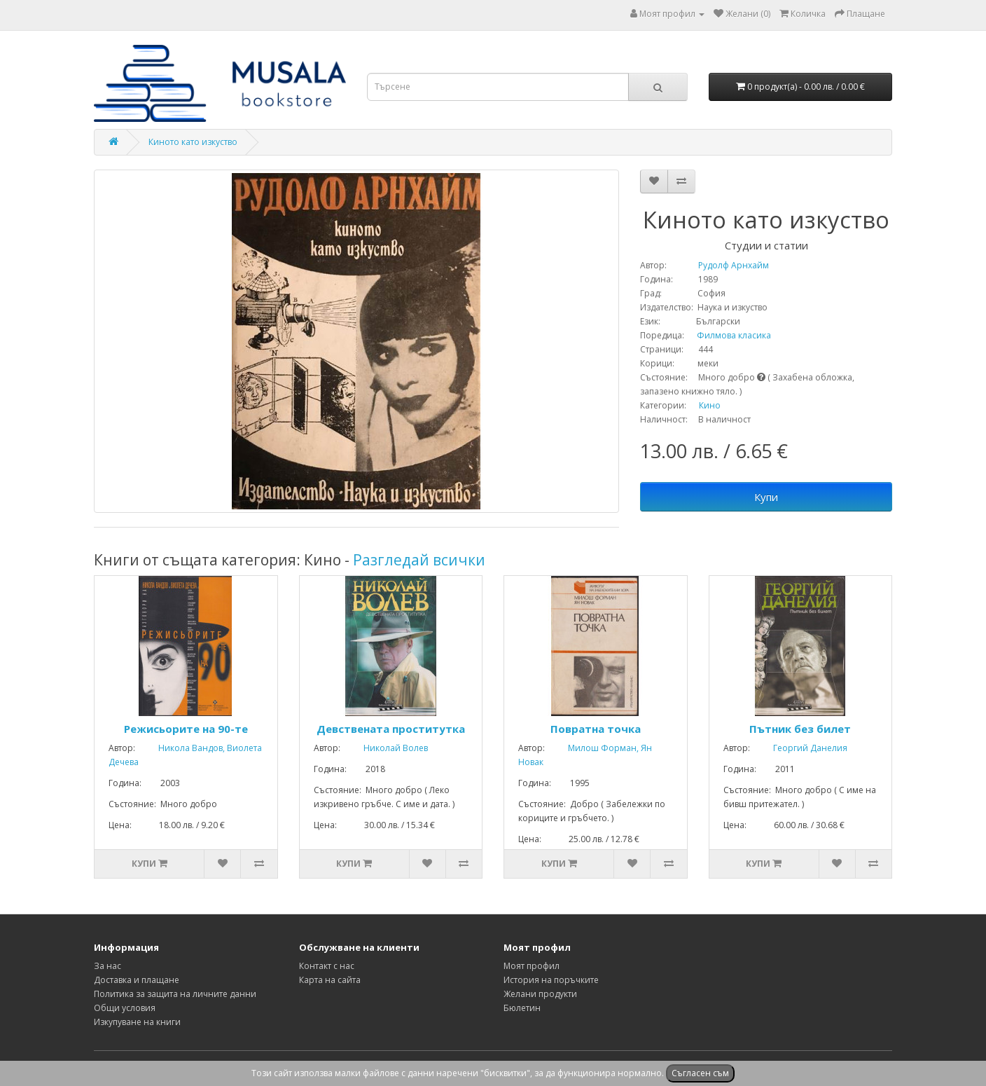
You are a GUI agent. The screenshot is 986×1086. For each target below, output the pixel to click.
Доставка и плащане (136, 980)
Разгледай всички (419, 560)
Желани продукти (540, 994)
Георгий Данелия (799, 748)
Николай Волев (385, 748)
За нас (107, 966)
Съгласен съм (700, 1073)
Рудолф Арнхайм (719, 265)
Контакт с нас (326, 966)
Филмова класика (728, 335)
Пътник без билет (800, 729)
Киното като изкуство (192, 142)
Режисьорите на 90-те (186, 729)
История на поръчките (551, 980)
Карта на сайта (330, 980)
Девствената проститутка (391, 729)
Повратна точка (595, 729)
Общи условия (124, 1008)
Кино (710, 405)
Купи (766, 497)
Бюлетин (522, 1008)
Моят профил (532, 966)
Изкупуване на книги (137, 1022)
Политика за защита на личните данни (175, 994)
